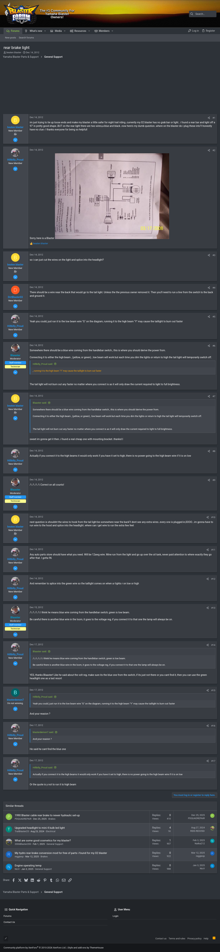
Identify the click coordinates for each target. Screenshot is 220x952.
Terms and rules (177, 938)
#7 (213, 396)
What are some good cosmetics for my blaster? (43, 840)
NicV (17, 869)
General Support (55, 844)
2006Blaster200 (23, 844)
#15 (213, 690)
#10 (213, 517)
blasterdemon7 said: (43, 732)
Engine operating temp (28, 865)
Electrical (51, 831)
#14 (213, 645)
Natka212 (199, 843)
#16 (213, 725)
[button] (45, 31)
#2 (213, 150)
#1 (213, 117)
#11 (213, 549)
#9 (213, 480)
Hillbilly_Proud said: (43, 364)
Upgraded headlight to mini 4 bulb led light (40, 827)
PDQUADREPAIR (23, 818)
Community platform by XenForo (35, 947)
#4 (213, 287)
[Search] (194, 14)
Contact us (9, 922)
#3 (213, 255)
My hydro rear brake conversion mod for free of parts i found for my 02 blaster (61, 853)
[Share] (208, 118)
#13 (213, 608)
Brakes (52, 818)
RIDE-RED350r (197, 831)
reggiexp (19, 856)
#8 (213, 451)
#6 (213, 345)
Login (115, 916)
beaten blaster (13, 52)
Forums (7, 916)
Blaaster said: (40, 402)
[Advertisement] (110, 87)
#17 (213, 761)
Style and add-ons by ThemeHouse (85, 947)
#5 (213, 316)
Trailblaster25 (22, 831)
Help (206, 938)
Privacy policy (194, 938)
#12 (213, 579)
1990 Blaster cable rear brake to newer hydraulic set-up (47, 815)
